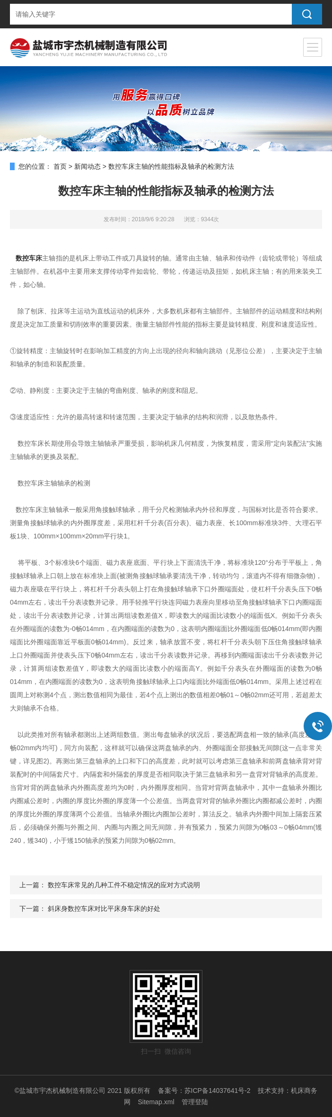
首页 (60, 166)
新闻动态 (87, 166)
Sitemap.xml (156, 1102)
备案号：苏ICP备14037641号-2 (204, 1090)
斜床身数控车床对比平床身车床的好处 (104, 908)
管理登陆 (195, 1102)
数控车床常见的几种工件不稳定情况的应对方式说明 (124, 885)
